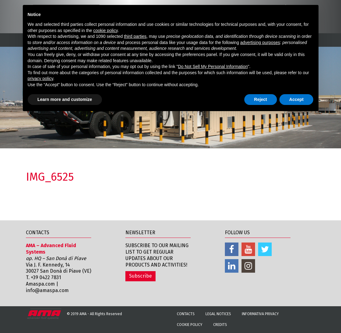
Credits (220, 325)
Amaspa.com (40, 284)
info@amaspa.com (47, 290)
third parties (135, 36)
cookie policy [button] (105, 30)
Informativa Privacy (260, 314)
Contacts (186, 314)
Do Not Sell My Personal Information (213, 66)
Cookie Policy (189, 325)
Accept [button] (296, 99)
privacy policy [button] (40, 78)
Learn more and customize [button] (65, 99)
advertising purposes (260, 42)
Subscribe (140, 276)
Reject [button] (260, 99)
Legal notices (218, 314)
